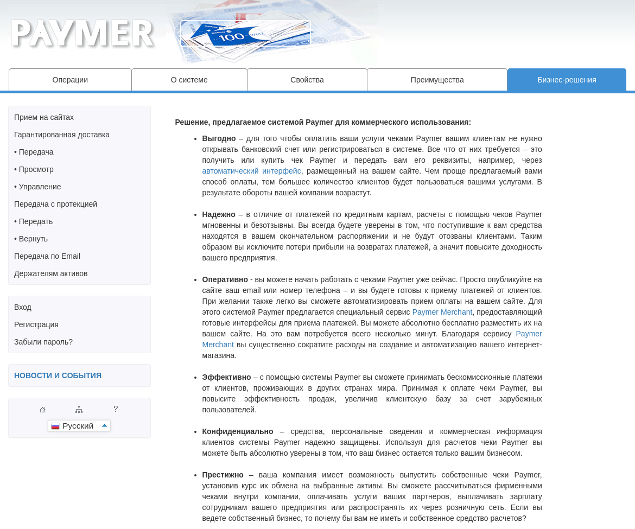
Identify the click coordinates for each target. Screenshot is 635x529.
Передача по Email (47, 256)
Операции (70, 79)
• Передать (33, 221)
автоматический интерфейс (251, 171)
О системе (189, 79)
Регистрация (36, 324)
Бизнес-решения (566, 79)
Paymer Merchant (442, 312)
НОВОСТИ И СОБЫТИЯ (57, 375)
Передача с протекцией (55, 204)
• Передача (34, 152)
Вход (22, 307)
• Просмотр (34, 169)
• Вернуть (31, 238)
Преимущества (437, 79)
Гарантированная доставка (62, 134)
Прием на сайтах (44, 117)
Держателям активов (51, 273)
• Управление (37, 186)
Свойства (306, 79)
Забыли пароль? (43, 341)
